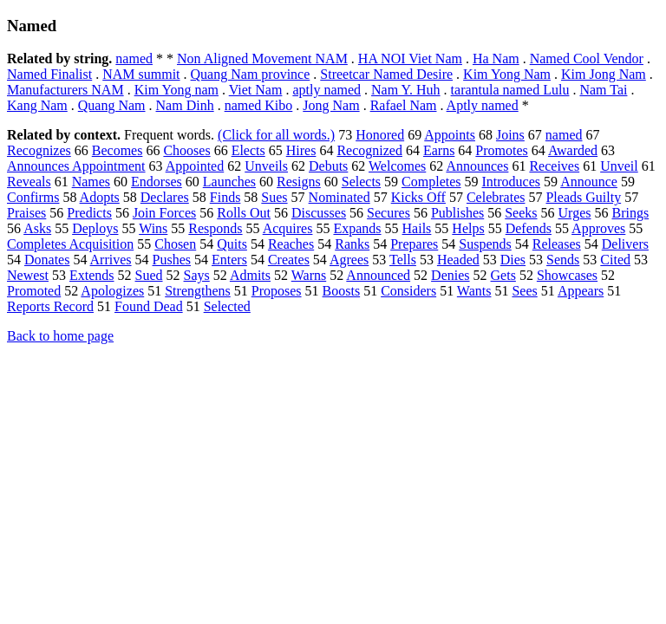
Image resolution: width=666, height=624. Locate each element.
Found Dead (148, 306)
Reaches (291, 244)
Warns (308, 275)
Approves (598, 228)
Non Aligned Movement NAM (262, 58)
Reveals (29, 181)
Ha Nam (496, 58)
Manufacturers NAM (65, 89)
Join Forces (164, 212)
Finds (225, 197)
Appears (581, 290)
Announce (588, 181)
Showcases (567, 275)
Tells (402, 259)
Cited (615, 259)
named (134, 58)
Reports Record (50, 306)
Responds (215, 228)
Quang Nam (112, 105)
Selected (227, 306)
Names (91, 181)
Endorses (156, 181)
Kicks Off (418, 197)
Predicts (89, 212)
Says (197, 275)
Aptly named (483, 105)
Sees (524, 290)
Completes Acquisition (70, 244)
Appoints (449, 134)
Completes (431, 181)
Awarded (572, 150)
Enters (229, 259)
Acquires (288, 228)
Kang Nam (37, 105)
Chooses (186, 150)
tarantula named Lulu (510, 89)
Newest (28, 275)
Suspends (485, 244)
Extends (91, 275)
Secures (388, 212)
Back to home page (60, 335)
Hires (301, 150)
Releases (556, 244)
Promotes (501, 150)
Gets (503, 275)
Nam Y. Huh (406, 89)
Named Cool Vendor (586, 58)
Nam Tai (603, 89)
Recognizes (39, 150)
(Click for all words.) (276, 134)
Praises (26, 212)
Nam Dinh (185, 105)
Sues (274, 197)
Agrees (349, 259)
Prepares (414, 244)
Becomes (117, 150)
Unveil (619, 166)
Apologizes (112, 290)
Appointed (195, 166)
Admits (250, 275)
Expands (357, 228)
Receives (554, 166)
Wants (474, 290)
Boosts (342, 290)
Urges (574, 212)
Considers (408, 290)
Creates (289, 259)
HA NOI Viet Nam (410, 58)
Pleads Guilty (583, 197)
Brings (630, 212)
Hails (417, 228)
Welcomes (397, 166)
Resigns (299, 181)
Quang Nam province (250, 74)
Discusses (318, 212)
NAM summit (141, 74)
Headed (458, 259)
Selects (361, 181)
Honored (380, 134)
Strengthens (198, 290)
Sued (149, 275)
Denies (450, 275)
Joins (510, 134)
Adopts (100, 197)
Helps (468, 228)
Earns (438, 150)
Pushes (172, 259)
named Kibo (259, 105)
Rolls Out (244, 212)
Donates (46, 259)
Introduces (511, 181)
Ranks (352, 244)
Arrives (111, 259)
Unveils (266, 166)
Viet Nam (256, 89)
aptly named (326, 89)
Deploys (95, 228)
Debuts (328, 166)
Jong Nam (331, 105)
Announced (378, 275)
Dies (513, 259)
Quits (232, 244)
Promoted (34, 290)
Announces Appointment (76, 166)
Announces (477, 166)
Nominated (339, 197)
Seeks (521, 212)
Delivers (625, 244)
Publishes (457, 212)
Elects (248, 150)
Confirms (33, 197)
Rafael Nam (403, 105)
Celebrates (496, 197)
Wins (153, 228)
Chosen (175, 244)
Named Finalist (49, 74)
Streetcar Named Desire (386, 74)
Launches (229, 181)
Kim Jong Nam (603, 74)
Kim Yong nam (176, 89)
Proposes (276, 290)
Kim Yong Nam (507, 74)
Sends (562, 259)
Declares (164, 197)
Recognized (369, 150)
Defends (529, 228)
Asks (37, 228)
